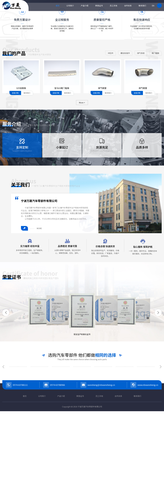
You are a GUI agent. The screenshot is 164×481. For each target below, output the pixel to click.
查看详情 (15, 154)
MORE (39, 289)
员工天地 (113, 5)
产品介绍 (84, 5)
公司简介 (70, 5)
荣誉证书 (99, 5)
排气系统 (141, 114)
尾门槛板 (155, 114)
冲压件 (110, 114)
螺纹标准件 (125, 114)
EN (153, 5)
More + (82, 163)
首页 (57, 5)
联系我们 (142, 5)
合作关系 (128, 5)
